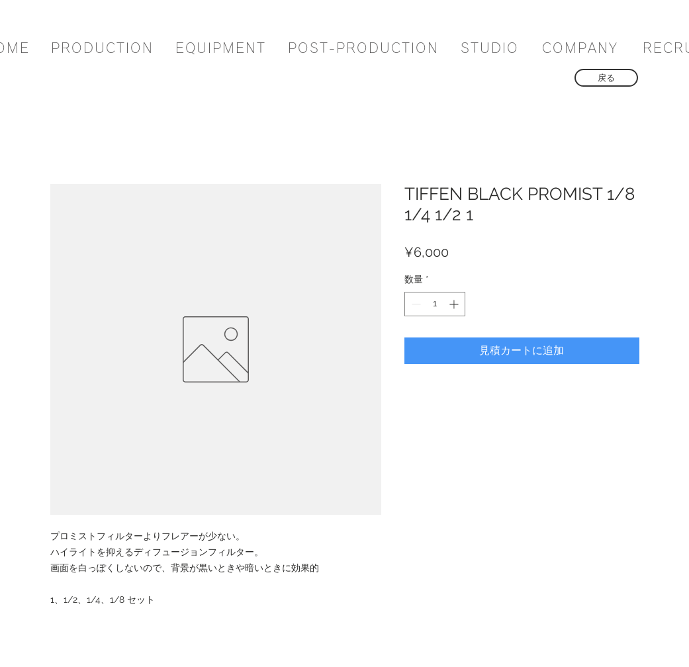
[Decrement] (414, 304)
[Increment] (455, 304)
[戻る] (606, 78)
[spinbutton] (435, 304)
